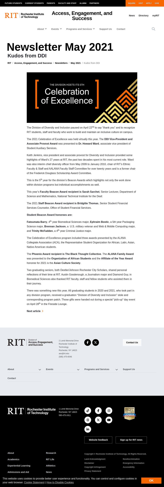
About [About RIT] (11, 453)
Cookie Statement (34, 482)
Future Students (13, 3)
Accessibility (129, 467)
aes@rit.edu (64, 353)
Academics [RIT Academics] (13, 459)
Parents (51, 3)
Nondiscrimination (131, 459)
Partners (94, 3)
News (132, 15)
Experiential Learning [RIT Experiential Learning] (19, 465)
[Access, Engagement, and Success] (30, 342)
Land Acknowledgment (94, 459)
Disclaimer (89, 463)
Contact (121, 29)
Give (157, 3)
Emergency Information (133, 463)
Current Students (34, 3)
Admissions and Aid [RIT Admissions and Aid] (18, 472)
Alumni (83, 3)
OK (151, 480)
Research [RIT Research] (51, 453)
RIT (9, 63)
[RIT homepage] (24, 15)
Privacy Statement (92, 471)
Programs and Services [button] (79, 29)
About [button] (40, 29)
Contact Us (132, 342)
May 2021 (76, 63)
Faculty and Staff (67, 3)
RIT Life (50, 459)
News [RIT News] (49, 472)
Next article (34, 311)
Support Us (105, 29)
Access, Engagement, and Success (82, 15)
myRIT (155, 15)
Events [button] (55, 29)
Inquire (131, 3)
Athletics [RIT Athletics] (50, 465)
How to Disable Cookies (60, 482)
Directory (143, 15)
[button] (153, 29)
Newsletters (61, 63)
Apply (149, 3)
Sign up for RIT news (131, 440)
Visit (141, 3)
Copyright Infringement (95, 467)
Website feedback (98, 440)
